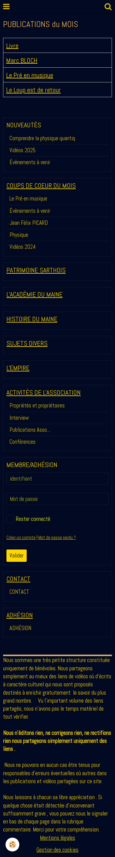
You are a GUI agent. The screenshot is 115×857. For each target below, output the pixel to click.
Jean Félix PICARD (29, 222)
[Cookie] (12, 844)
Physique (19, 234)
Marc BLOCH (21, 60)
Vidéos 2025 (23, 150)
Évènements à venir (30, 162)
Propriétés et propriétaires (37, 405)
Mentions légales (57, 837)
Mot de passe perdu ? (57, 537)
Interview (19, 417)
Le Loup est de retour (33, 89)
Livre (12, 45)
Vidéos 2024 (23, 246)
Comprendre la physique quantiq (42, 138)
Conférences (23, 441)
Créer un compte (21, 537)
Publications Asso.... (30, 429)
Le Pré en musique (29, 74)
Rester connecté (28, 519)
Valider (17, 555)
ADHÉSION (20, 628)
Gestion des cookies (57, 849)
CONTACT (19, 591)
